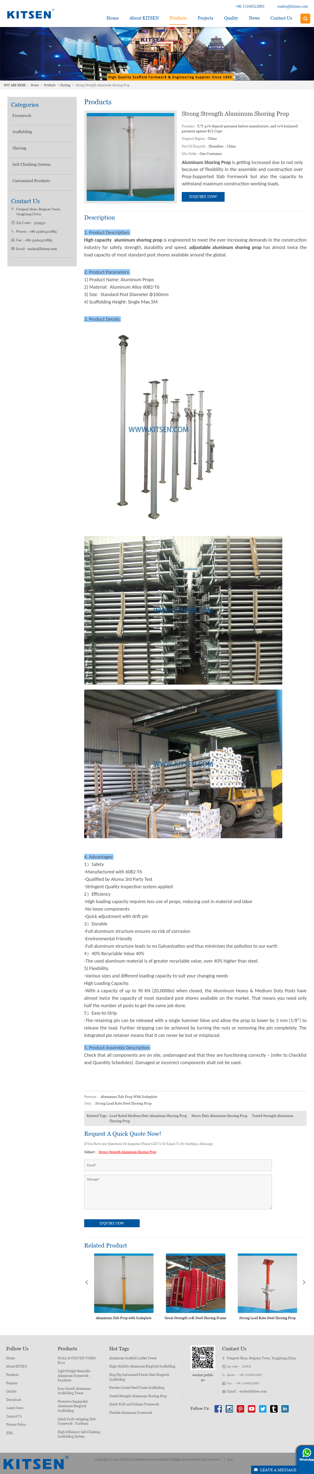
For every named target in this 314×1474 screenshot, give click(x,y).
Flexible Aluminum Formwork (130, 1413)
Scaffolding (22, 131)
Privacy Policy (16, 1424)
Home (112, 18)
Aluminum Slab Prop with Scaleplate (129, 1097)
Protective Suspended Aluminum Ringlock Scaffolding (72, 1406)
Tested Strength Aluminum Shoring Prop (138, 1396)
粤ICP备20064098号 (208, 1459)
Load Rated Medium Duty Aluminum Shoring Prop (148, 1116)
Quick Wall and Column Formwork (134, 1404)
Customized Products (31, 180)
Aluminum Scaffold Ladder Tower (133, 1358)
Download (13, 1400)
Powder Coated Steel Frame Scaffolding (136, 1388)
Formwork (21, 115)
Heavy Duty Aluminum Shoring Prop (219, 1116)
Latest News (15, 1408)
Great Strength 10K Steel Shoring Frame (195, 1318)
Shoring (65, 85)
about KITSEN (144, 18)
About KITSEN (16, 1366)
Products (178, 18)
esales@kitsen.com (292, 6)
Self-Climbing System (31, 164)
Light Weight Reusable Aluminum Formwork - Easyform (74, 1375)
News (254, 18)
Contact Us (281, 18)
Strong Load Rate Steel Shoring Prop (123, 1103)
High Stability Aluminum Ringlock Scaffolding (142, 1366)
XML (9, 1433)
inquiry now (203, 196)
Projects (205, 18)
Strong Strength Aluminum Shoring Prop (127, 1152)
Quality (231, 18)
